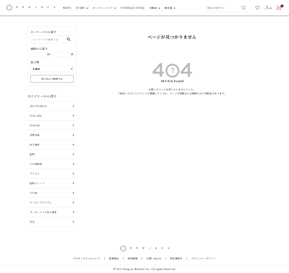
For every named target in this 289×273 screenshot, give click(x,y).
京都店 (153, 7)
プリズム (35, 173)
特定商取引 (171, 258)
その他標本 (36, 163)
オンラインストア (103, 7)
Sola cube (36, 115)
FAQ (32, 221)
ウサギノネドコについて (94, 258)
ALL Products (38, 106)
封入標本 (35, 144)
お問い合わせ (152, 258)
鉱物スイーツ (37, 183)
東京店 (168, 7)
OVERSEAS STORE (132, 7)
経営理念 (119, 258)
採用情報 (134, 258)
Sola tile (35, 125)
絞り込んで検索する (52, 78)
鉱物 (32, 154)
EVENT (80, 7)
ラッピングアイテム (41, 202)
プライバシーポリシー (196, 258)
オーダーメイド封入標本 (43, 212)
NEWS (67, 7)
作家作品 (35, 134)
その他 (33, 192)
